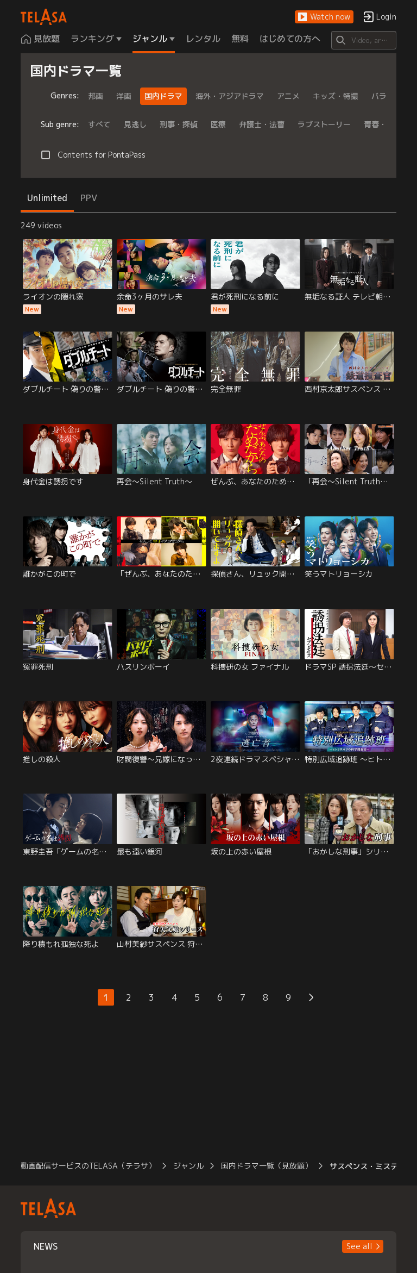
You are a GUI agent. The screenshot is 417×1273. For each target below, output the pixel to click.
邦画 (95, 96)
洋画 (123, 96)
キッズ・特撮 (335, 96)
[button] (324, 17)
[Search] (363, 40)
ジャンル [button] (188, 1165)
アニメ (288, 96)
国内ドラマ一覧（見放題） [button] (266, 1165)
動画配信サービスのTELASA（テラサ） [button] (88, 1165)
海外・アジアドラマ (229, 96)
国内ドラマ (163, 96)
